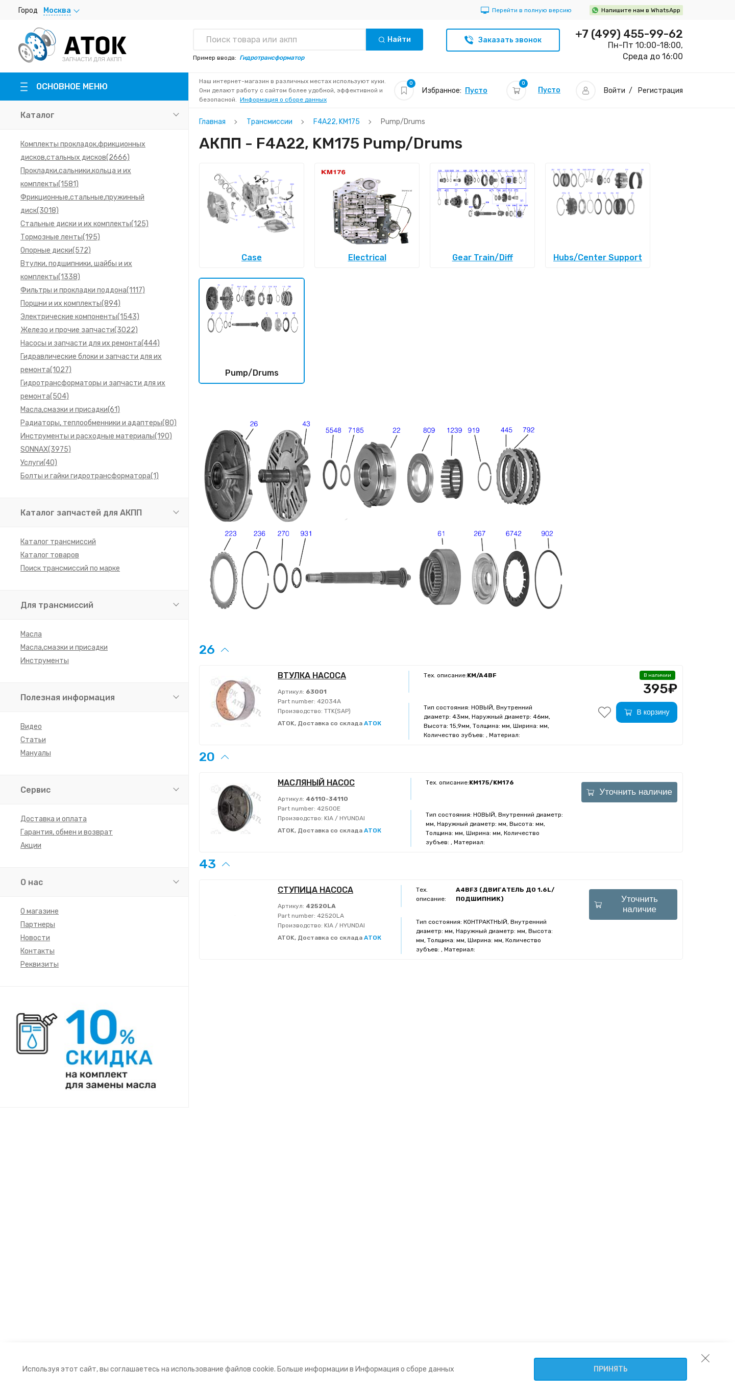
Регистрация (660, 90)
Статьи (33, 740)
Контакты (37, 951)
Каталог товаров (49, 555)
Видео (31, 726)
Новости (35, 938)
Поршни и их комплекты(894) (70, 303)
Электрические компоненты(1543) (79, 316)
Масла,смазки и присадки (64, 647)
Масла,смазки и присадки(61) (70, 409)
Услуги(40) (38, 462)
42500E (327, 808)
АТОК (372, 723)
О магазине (39, 911)
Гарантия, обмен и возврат (66, 832)
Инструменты (44, 660)
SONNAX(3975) (45, 449)
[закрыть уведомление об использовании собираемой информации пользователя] (705, 1358)
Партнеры (37, 924)
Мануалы (35, 753)
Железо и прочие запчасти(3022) (79, 330)
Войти (614, 90)
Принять (611, 1369)
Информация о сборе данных (283, 99)
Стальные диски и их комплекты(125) (84, 223)
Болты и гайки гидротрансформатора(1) (89, 476)
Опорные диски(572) (55, 250)
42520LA (329, 915)
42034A (328, 701)
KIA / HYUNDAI (344, 818)
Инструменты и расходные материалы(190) (96, 436)
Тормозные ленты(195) (60, 237)
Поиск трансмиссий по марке (70, 568)
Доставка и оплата (53, 819)
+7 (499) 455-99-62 (629, 34)
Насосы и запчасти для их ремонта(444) (90, 343)
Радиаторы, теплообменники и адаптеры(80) (98, 423)
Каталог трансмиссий (58, 541)
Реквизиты (39, 964)
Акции (30, 845)
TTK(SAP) (337, 711)
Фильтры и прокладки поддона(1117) (82, 290)
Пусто (476, 90)
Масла (31, 634)
